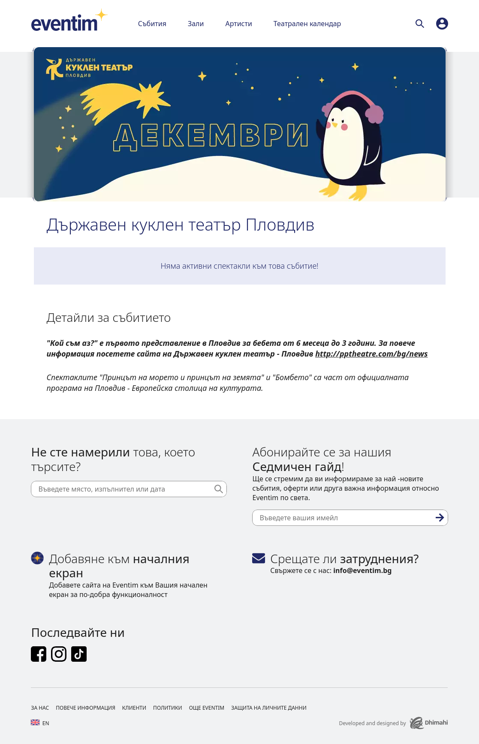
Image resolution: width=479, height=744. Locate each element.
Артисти (238, 23)
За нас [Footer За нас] (40, 707)
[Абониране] (440, 517)
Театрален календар (307, 23)
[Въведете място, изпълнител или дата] (128, 489)
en (40, 723)
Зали (196, 23)
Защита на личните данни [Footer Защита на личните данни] (269, 707)
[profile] (442, 24)
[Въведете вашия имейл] (350, 518)
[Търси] (422, 24)
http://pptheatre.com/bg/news (371, 353)
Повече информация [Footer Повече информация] (85, 707)
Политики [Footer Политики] (167, 707)
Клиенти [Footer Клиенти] (134, 707)
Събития (152, 23)
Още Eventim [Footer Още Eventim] (207, 707)
